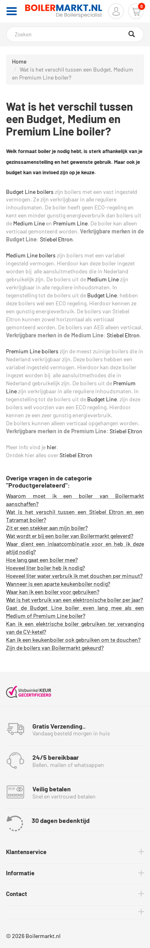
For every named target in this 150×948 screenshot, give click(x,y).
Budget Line (102, 295)
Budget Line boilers (30, 191)
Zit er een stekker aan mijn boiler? (47, 527)
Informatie (20, 872)
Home (19, 61)
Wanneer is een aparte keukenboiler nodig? (58, 583)
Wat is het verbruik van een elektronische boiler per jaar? (74, 599)
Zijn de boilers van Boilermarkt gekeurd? (55, 647)
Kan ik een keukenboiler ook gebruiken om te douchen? (73, 639)
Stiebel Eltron (56, 239)
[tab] (75, 851)
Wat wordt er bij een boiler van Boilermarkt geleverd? (69, 535)
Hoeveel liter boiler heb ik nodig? (45, 567)
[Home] (63, 11)
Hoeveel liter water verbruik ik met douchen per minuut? (74, 575)
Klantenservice (26, 851)
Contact (16, 893)
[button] (116, 11)
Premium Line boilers (32, 351)
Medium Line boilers (31, 255)
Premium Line (70, 223)
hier (51, 447)
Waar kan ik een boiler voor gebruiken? (52, 591)
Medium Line (29, 223)
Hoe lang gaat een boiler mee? (42, 559)
